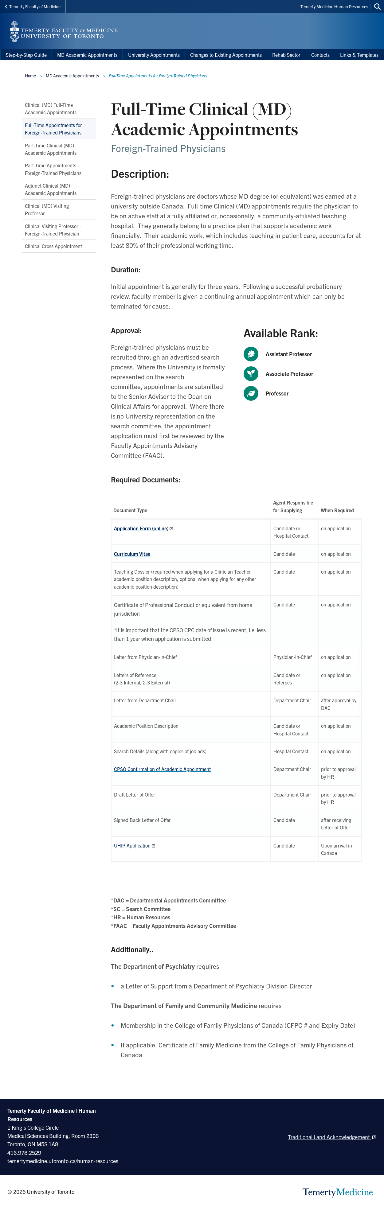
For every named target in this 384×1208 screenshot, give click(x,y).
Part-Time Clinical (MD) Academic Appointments (50, 149)
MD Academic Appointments (72, 75)
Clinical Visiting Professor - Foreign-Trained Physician (53, 229)
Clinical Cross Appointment (53, 246)
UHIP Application (132, 845)
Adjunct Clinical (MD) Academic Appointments (50, 189)
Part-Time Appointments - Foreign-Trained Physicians (53, 169)
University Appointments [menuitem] (154, 55)
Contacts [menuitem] (320, 55)
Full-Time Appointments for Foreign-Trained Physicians (53, 128)
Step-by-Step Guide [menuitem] (26, 55)
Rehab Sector (286, 55)
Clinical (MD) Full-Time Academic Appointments (50, 108)
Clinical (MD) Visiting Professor (47, 209)
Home (30, 75)
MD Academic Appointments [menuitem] (87, 55)
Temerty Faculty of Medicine (33, 6)
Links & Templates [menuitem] (359, 55)
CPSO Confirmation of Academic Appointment (162, 769)
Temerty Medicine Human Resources (334, 6)
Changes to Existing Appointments (226, 55)
